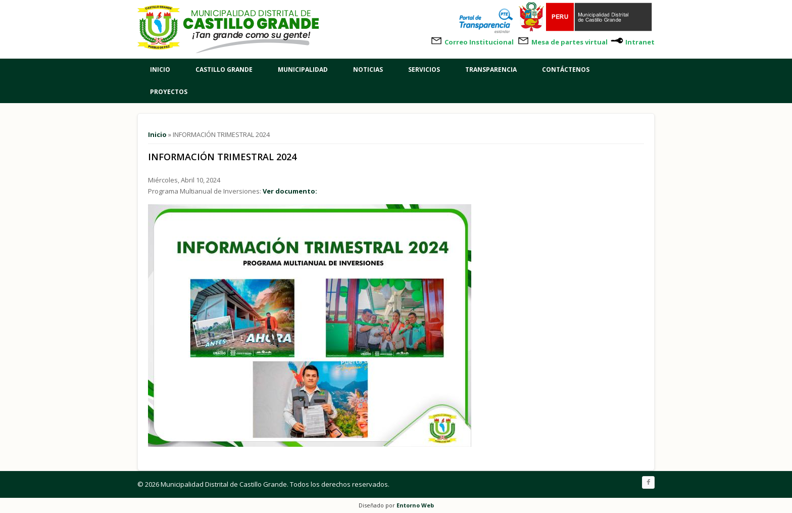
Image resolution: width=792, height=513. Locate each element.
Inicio (160, 69)
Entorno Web (415, 505)
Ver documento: (290, 191)
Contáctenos (565, 69)
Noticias (368, 69)
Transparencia (491, 69)
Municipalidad (303, 69)
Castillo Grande (224, 69)
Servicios (424, 69)
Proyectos (168, 91)
